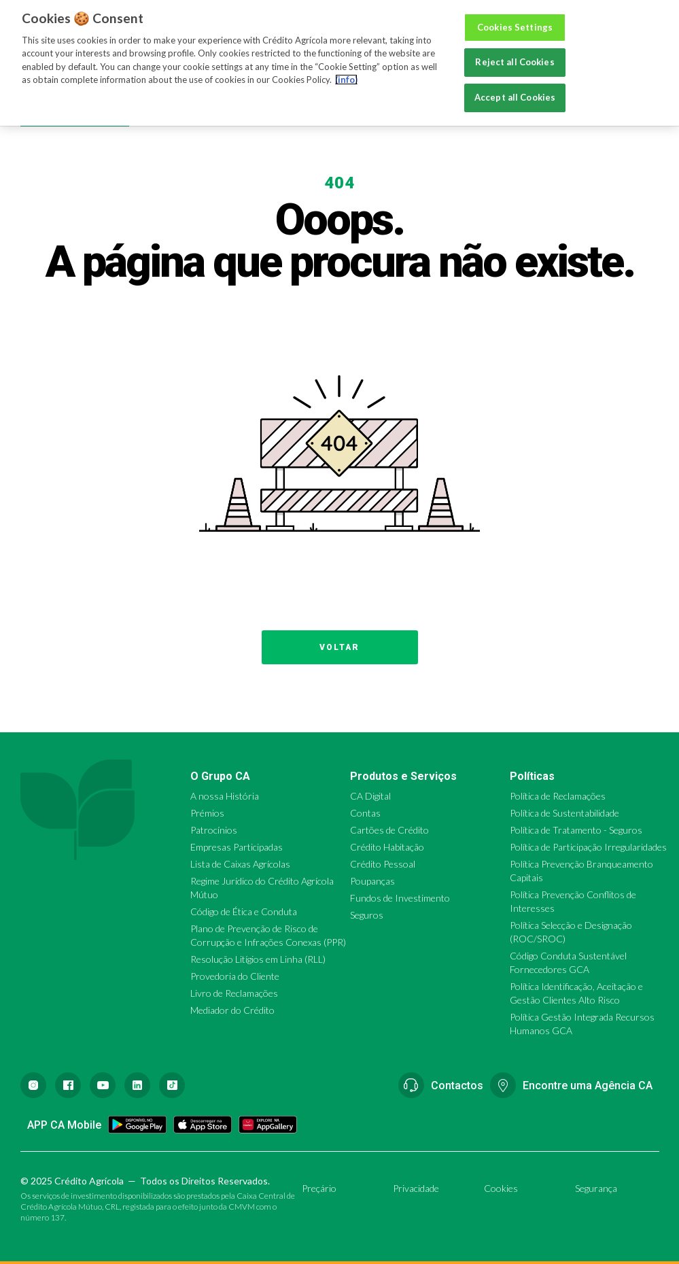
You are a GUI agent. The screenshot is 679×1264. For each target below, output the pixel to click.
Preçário (319, 1188)
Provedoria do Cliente (234, 976)
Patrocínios (213, 830)
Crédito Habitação (387, 847)
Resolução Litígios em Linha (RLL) (258, 959)
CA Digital (370, 796)
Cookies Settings (515, 15)
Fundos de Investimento (400, 898)
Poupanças (372, 881)
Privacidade (416, 1188)
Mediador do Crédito (232, 1010)
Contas (365, 813)
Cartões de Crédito (389, 830)
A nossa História (224, 796)
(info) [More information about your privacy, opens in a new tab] (346, 68)
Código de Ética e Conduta (243, 911)
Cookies (501, 1188)
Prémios (207, 813)
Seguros (366, 915)
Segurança (596, 1188)
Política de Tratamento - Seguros (576, 830)
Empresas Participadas (236, 847)
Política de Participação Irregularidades (588, 847)
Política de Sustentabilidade (564, 813)
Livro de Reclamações (234, 993)
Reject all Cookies (514, 50)
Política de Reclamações (558, 796)
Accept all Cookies (514, 85)
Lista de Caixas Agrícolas (240, 864)
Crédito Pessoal (382, 864)
